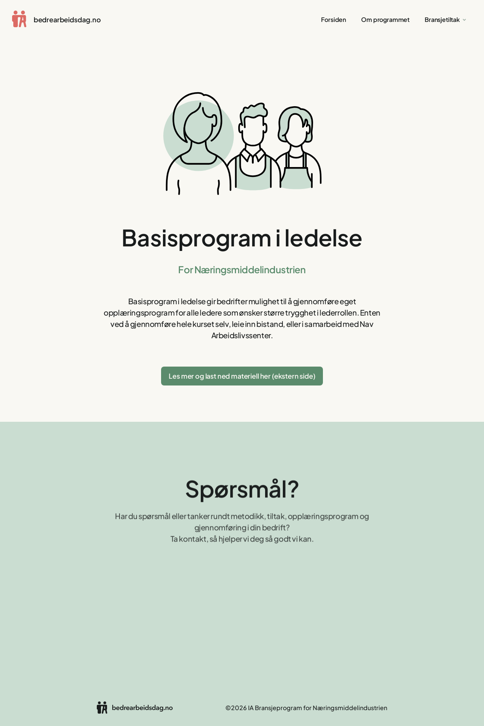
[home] (56, 20)
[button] (446, 20)
